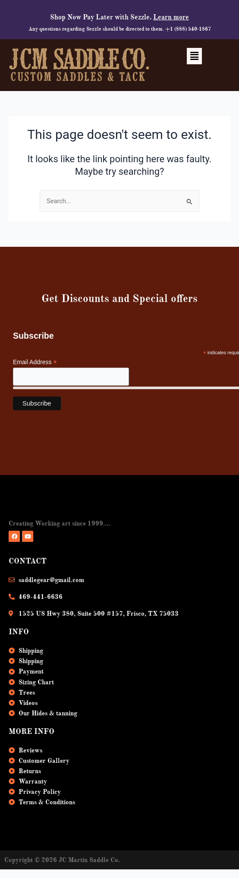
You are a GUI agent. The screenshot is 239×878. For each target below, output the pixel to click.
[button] (194, 56)
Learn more (171, 17)
